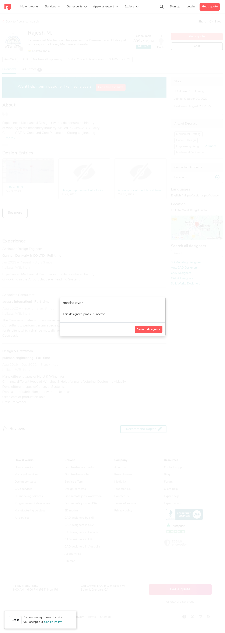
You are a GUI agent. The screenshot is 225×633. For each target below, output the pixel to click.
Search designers (148, 329)
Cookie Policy (52, 622)
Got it (15, 620)
